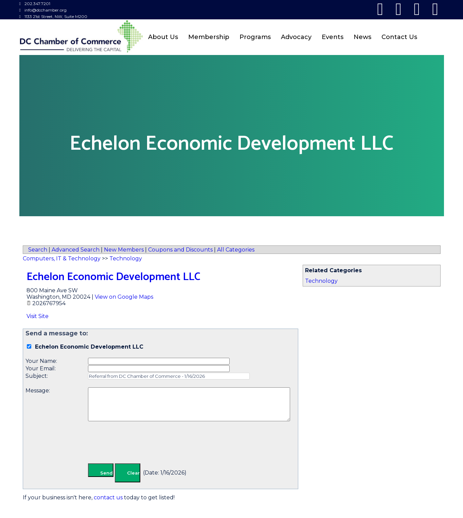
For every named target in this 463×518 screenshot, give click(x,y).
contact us (108, 497)
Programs (255, 37)
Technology (321, 281)
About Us (163, 37)
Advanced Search (76, 249)
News (362, 37)
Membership (208, 37)
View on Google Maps (124, 297)
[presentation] (139, 443)
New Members (124, 249)
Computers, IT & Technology (62, 258)
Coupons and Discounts (180, 249)
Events (332, 37)
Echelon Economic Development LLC (113, 277)
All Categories (235, 249)
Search (37, 249)
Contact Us (399, 37)
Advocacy (296, 37)
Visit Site (37, 316)
